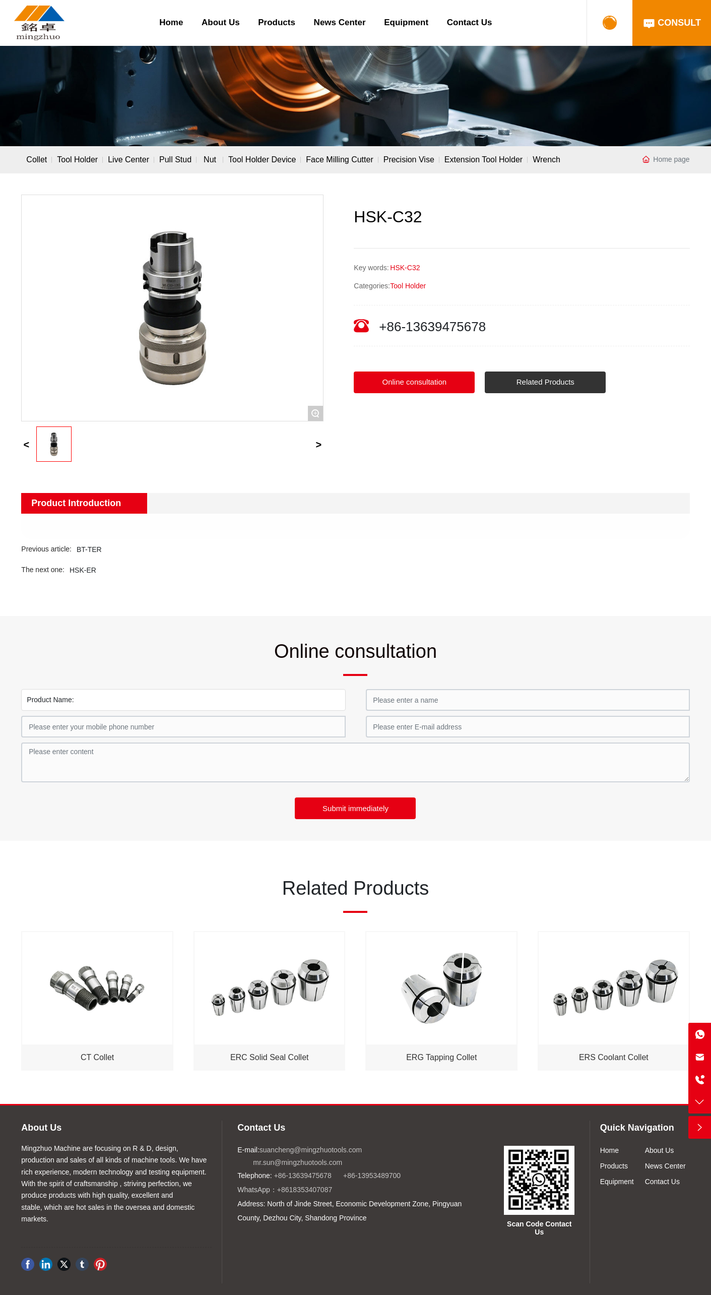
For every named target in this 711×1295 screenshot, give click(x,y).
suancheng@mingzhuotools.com (311, 1150)
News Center (340, 22)
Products (276, 22)
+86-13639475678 (432, 326)
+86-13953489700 (372, 1175)
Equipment (406, 22)
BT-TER (89, 549)
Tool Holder (408, 286)
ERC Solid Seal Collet (269, 1057)
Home (171, 22)
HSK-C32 (405, 268)
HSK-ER (83, 570)
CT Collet (97, 1057)
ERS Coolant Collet (614, 1057)
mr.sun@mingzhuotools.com (297, 1162)
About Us (221, 22)
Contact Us (469, 22)
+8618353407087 (304, 1190)
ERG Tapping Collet (441, 1057)
